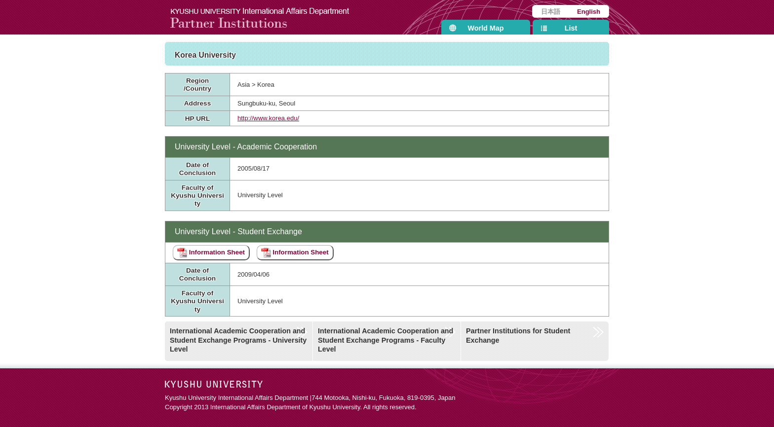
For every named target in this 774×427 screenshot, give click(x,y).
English (588, 11)
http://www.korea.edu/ (268, 118)
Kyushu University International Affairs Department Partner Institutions (266, 17)
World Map (486, 28)
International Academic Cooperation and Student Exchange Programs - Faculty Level (385, 340)
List (571, 28)
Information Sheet (211, 252)
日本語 (550, 11)
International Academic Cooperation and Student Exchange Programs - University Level (238, 340)
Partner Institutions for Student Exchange (518, 335)
